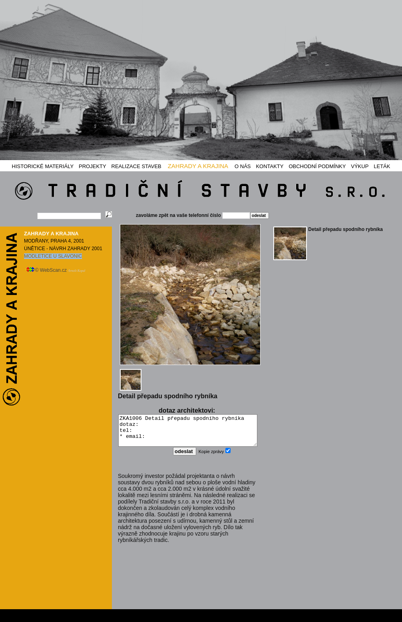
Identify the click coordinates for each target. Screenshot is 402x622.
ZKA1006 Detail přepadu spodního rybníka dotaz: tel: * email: (187, 433)
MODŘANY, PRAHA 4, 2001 (54, 241)
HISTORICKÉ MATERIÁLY (43, 166)
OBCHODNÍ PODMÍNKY (317, 166)
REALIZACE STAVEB (136, 166)
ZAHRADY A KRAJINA (198, 166)
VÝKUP (359, 166)
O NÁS (243, 166)
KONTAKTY (269, 166)
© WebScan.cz (55, 270)
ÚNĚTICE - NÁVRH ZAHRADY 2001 (63, 248)
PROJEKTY (92, 166)
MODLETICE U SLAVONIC (53, 256)
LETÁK (382, 166)
